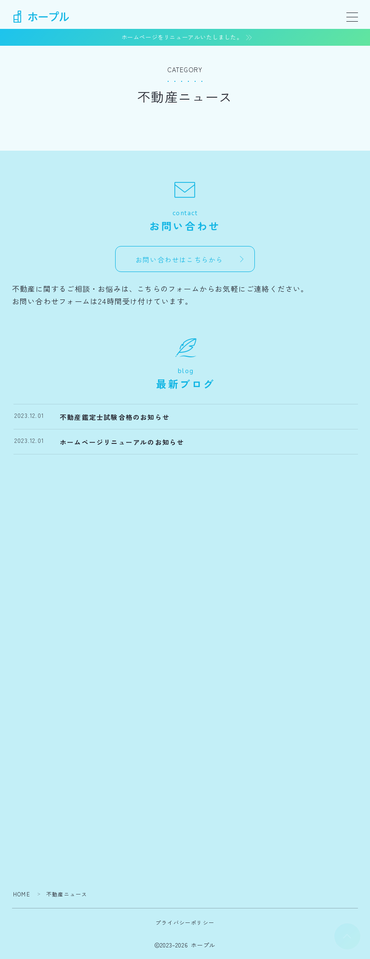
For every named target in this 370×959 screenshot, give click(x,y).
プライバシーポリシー (185, 922)
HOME (21, 894)
